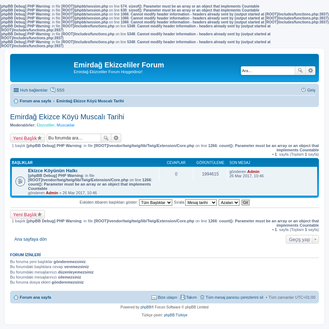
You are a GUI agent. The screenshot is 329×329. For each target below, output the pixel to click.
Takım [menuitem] (191, 297)
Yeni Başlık (25, 138)
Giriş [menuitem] (311, 90)
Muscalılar (66, 125)
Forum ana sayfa (35, 297)
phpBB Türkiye (175, 315)
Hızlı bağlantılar (33, 90)
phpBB (146, 307)
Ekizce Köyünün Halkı (52, 170)
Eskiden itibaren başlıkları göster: (125, 202)
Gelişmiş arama (310, 70)
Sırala (195, 202)
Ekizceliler (46, 125)
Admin (52, 193)
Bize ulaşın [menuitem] (167, 297)
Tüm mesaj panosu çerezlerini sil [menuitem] (234, 297)
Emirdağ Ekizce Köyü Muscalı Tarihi (67, 117)
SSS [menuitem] (60, 90)
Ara (300, 70)
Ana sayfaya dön (30, 239)
